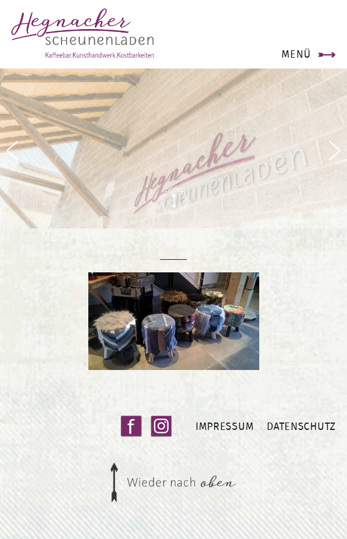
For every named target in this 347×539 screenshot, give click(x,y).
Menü (296, 54)
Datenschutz (301, 426)
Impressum (224, 426)
